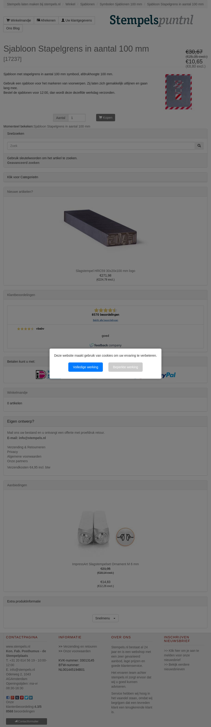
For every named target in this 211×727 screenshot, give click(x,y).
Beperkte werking (125, 367)
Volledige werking (85, 367)
